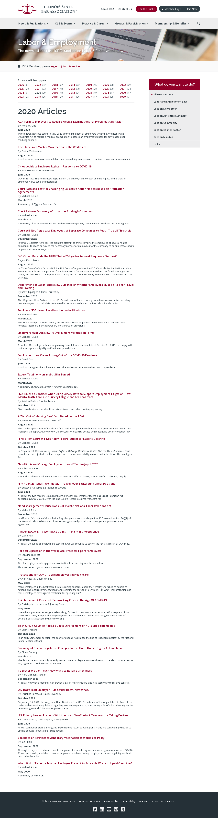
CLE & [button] (65, 23)
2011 (72, 96)
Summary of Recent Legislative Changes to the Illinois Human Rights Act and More (70, 648)
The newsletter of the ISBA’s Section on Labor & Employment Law (70, 51)
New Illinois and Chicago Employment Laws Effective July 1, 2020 (58, 464)
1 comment (27, 567)
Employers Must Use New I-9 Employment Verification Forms (56, 333)
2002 (123, 85)
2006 (106, 85)
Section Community (165, 122)
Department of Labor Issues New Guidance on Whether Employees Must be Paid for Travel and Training (76, 286)
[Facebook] (95, 809)
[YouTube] (109, 809)
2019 (38, 96)
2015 (55, 96)
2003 (106, 96)
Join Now (192, 9)
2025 (21, 89)
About (107, 9)
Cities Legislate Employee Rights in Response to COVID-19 (54, 166)
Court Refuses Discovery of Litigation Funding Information (55, 211)
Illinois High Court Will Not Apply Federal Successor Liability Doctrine (61, 439)
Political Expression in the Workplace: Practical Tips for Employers (59, 551)
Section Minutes (163, 137)
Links (157, 144)
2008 (89, 92)
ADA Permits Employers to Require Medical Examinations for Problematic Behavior (70, 121)
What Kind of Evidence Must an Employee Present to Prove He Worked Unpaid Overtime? (75, 763)
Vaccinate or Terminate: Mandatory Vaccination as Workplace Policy (61, 738)
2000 (123, 92)
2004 (106, 92)
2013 (72, 89)
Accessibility (128, 801)
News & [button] (33, 23)
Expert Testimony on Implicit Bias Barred (44, 374)
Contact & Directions (163, 801)
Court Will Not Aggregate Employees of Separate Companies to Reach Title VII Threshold (74, 230)
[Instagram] (116, 809)
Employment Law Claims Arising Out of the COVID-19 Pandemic (58, 355)
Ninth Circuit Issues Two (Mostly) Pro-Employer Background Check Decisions (66, 483)
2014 (72, 85)
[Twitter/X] (122, 809)
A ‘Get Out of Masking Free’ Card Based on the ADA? (51, 416)
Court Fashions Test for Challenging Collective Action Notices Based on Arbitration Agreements (71, 190)
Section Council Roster (167, 129)
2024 (21, 92)
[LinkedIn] (101, 809)
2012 (72, 92)
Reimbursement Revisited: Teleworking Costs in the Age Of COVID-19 (62, 600)
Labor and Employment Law (170, 101)
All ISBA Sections (164, 94)
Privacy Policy (111, 801)
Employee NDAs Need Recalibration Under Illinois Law (52, 310)
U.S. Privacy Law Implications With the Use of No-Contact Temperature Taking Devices (73, 715)
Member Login (171, 9)
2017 (55, 89)
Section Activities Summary (170, 115)
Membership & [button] (172, 23)
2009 (89, 89)
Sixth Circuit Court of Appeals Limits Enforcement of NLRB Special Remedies (66, 626)
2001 (123, 89)
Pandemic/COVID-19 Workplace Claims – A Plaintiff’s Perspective (58, 531)
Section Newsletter (165, 108)
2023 (21, 96)
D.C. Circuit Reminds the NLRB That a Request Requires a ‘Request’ (67, 256)
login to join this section (66, 66)
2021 (38, 89)
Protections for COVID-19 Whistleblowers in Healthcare (53, 574)
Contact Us (125, 9)
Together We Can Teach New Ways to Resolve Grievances (55, 670)
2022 (38, 85)
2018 (55, 85)
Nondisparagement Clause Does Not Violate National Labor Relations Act (64, 506)
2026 (21, 85)
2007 (89, 96)
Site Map (143, 801)
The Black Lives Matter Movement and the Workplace (52, 147)
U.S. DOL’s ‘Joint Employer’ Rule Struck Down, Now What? (53, 690)
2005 (106, 89)
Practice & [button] (95, 23)
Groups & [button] (131, 23)
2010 (89, 85)
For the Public (146, 9)
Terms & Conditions (89, 801)
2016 (55, 92)
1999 (123, 96)
